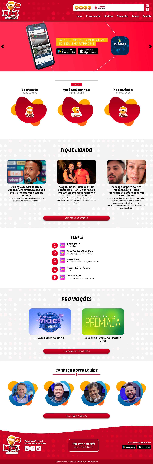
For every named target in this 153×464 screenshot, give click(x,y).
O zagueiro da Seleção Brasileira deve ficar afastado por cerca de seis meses (26, 192)
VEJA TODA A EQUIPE (76, 416)
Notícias (108, 16)
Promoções (122, 16)
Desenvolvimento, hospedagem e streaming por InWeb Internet (76, 462)
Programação (93, 16)
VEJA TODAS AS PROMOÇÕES (76, 351)
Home (80, 16)
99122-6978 (84, 445)
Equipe (135, 16)
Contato (147, 16)
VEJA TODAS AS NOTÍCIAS (76, 218)
